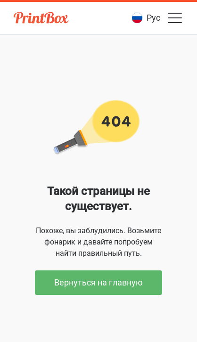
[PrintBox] (42, 19)
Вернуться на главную (98, 282)
